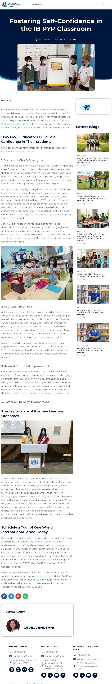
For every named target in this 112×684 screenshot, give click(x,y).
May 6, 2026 (81, 194)
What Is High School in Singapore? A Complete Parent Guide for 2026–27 (91, 198)
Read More (82, 165)
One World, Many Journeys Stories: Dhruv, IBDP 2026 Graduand (89, 350)
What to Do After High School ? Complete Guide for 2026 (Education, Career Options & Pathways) (92, 237)
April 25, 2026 (82, 346)
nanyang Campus (18, 647)
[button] (4, 596)
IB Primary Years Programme (48, 542)
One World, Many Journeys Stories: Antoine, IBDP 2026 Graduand (90, 312)
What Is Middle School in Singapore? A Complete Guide (91, 275)
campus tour (43, 576)
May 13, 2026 (82, 156)
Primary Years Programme (16, 124)
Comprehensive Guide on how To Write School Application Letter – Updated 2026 (93, 160)
